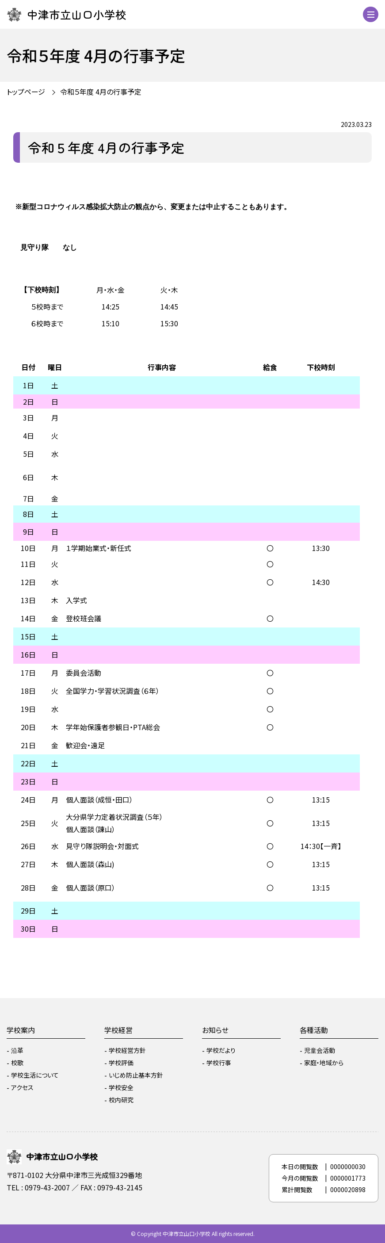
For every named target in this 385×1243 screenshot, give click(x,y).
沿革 (17, 1050)
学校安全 (121, 1087)
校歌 (17, 1062)
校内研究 (121, 1099)
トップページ (26, 91)
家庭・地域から (323, 1062)
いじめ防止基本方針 (136, 1075)
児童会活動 (319, 1050)
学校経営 (118, 1030)
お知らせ (215, 1030)
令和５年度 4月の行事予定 (100, 91)
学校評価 (121, 1062)
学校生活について (35, 1075)
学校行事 (218, 1062)
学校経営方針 (127, 1050)
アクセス (22, 1087)
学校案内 (21, 1030)
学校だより (221, 1050)
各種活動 (314, 1030)
